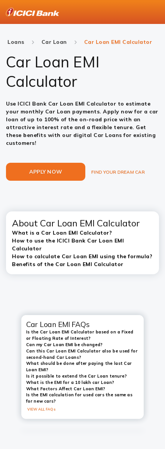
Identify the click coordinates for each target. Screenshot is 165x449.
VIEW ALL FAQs (41, 409)
